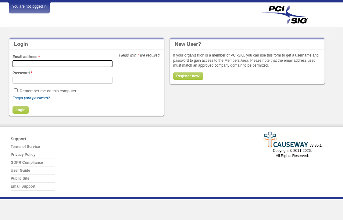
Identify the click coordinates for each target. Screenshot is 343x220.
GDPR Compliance (27, 162)
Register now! (188, 76)
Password (22, 73)
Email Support (23, 186)
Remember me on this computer (48, 91)
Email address (26, 57)
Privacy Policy (23, 154)
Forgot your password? (31, 98)
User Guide (20, 170)
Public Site (20, 178)
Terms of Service (25, 147)
